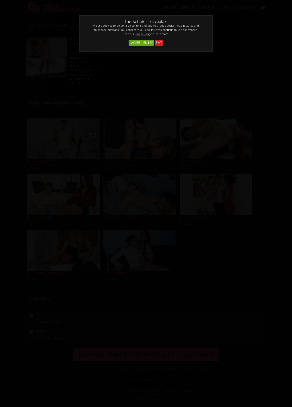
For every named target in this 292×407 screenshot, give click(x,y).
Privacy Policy (143, 34)
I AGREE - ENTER (141, 43)
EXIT (159, 43)
